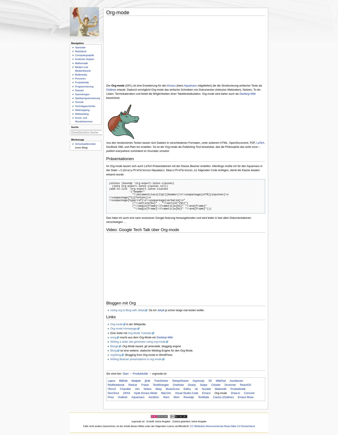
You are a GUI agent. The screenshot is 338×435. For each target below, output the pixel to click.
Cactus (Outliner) (223, 397)
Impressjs (198, 380)
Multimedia (81, 74)
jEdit (147, 380)
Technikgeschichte (85, 106)
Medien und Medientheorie (83, 69)
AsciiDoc (154, 397)
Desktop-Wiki (247, 93)
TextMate (203, 397)
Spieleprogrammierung (87, 98)
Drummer (230, 384)
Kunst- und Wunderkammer (83, 120)
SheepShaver (180, 380)
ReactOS (245, 384)
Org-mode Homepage (123, 328)
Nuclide (206, 389)
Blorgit (114, 346)
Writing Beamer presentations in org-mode (136, 359)
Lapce (111, 380)
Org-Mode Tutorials (139, 333)
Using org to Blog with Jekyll (127, 310)
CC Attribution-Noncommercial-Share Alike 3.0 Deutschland (222, 426)
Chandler (125, 389)
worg (113, 337)
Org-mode (116, 324)
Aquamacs (190, 85)
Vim (137, 389)
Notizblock (80, 51)
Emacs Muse (246, 397)
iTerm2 (112, 389)
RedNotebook (116, 384)
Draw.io (235, 393)
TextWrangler (161, 384)
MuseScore (173, 389)
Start (126, 373)
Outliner (122, 397)
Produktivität (140, 373)
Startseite (80, 47)
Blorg (113, 350)
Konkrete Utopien (84, 59)
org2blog (115, 354)
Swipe (203, 384)
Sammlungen (82, 94)
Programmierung (84, 86)
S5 (210, 380)
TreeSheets (161, 380)
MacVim (166, 393)
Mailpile (136, 380)
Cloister (216, 384)
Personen (80, 78)
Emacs (171, 85)
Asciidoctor (236, 380)
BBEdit (123, 380)
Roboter (79, 90)
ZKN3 (126, 393)
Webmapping (82, 110)
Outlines (111, 89)
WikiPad (221, 380)
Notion (148, 389)
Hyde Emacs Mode (145, 393)
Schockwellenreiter (85, 144)
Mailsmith (221, 389)
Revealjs (188, 397)
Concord (249, 393)
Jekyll (160, 310)
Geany (192, 384)
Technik (79, 102)
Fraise (145, 384)
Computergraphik (84, 55)
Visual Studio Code (186, 393)
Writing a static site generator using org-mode (138, 341)
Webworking (82, 114)
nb (196, 389)
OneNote (178, 384)
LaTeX (260, 142)
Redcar (132, 384)
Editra (187, 389)
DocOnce (113, 393)
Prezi (111, 397)
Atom (166, 397)
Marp (159, 389)
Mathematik (81, 63)
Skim (177, 397)
